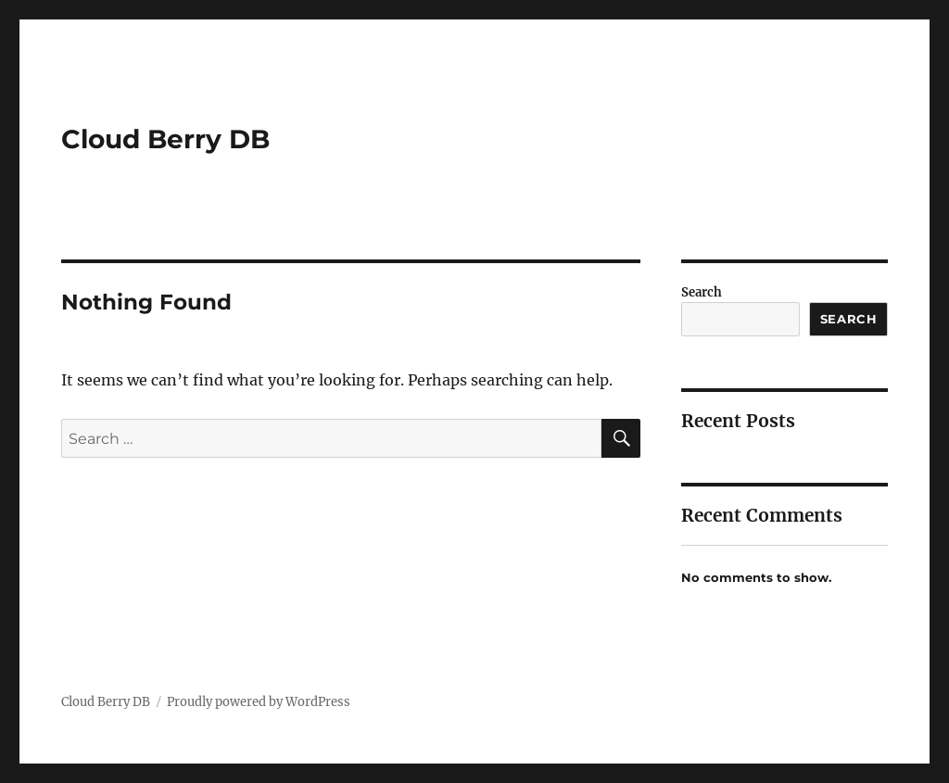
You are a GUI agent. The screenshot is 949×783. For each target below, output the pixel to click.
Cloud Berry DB (165, 139)
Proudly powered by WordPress (258, 702)
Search (701, 292)
